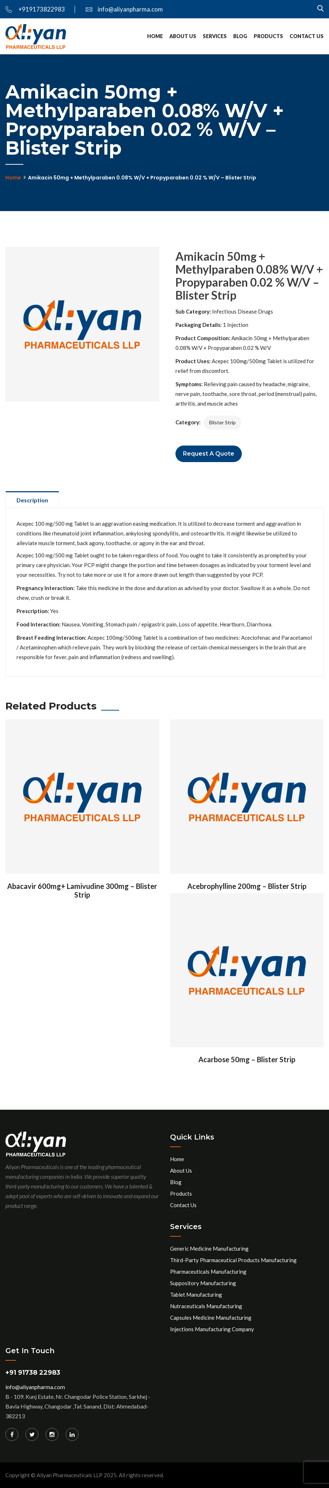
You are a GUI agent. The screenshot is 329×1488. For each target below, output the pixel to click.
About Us (182, 36)
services (215, 36)
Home (155, 36)
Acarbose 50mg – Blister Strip (246, 1059)
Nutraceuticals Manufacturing (206, 1306)
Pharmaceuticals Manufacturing (208, 1271)
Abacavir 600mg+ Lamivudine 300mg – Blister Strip (82, 890)
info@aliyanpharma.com (124, 9)
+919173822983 (35, 9)
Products (268, 36)
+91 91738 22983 (32, 1373)
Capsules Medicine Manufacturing (211, 1317)
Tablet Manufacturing (196, 1294)
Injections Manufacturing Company (212, 1329)
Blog (240, 36)
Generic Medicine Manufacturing (209, 1248)
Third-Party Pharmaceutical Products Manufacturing (233, 1260)
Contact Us (307, 36)
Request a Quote (208, 453)
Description (32, 500)
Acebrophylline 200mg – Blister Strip (246, 886)
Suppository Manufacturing (203, 1283)
